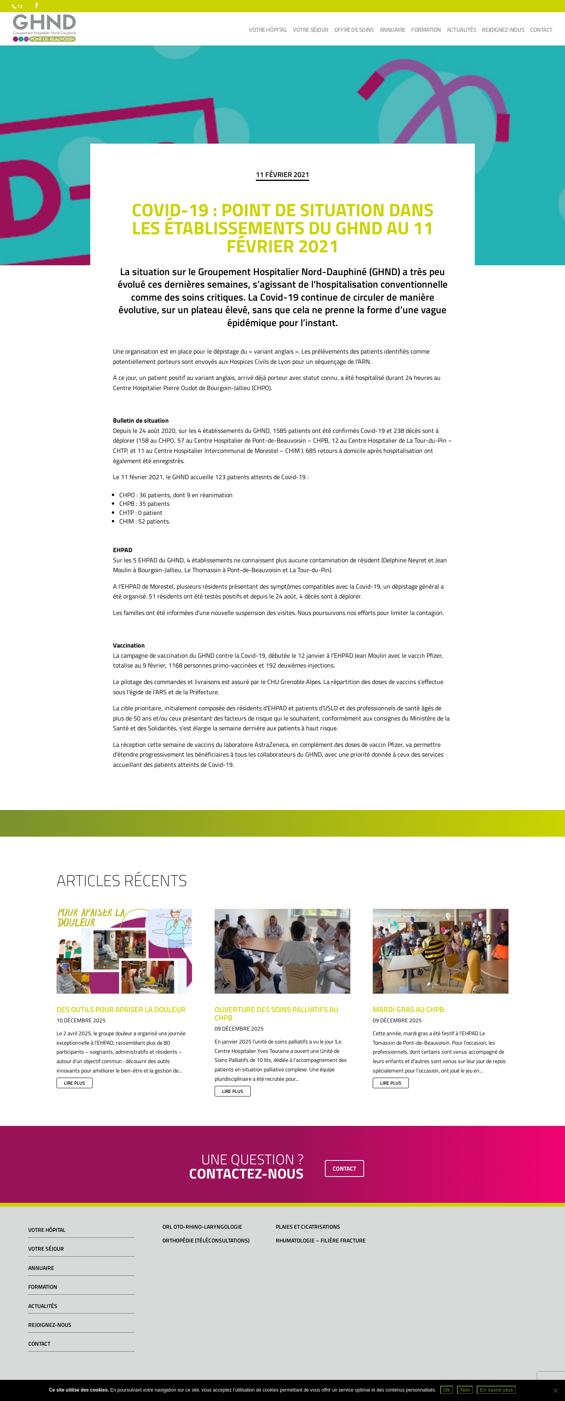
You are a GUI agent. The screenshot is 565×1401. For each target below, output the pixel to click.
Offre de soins (354, 30)
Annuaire (392, 30)
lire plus (74, 1083)
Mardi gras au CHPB (408, 1009)
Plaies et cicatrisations (308, 1226)
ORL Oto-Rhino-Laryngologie (202, 1226)
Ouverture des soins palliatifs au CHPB (276, 1013)
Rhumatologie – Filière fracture (321, 1240)
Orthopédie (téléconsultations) (206, 1240)
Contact (541, 30)
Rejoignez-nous (503, 30)
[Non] (555, 1390)
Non (465, 1390)
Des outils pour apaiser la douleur (121, 1009)
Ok (446, 1390)
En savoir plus (496, 1390)
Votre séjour (310, 30)
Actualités (461, 30)
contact (344, 1168)
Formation (426, 30)
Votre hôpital (268, 30)
